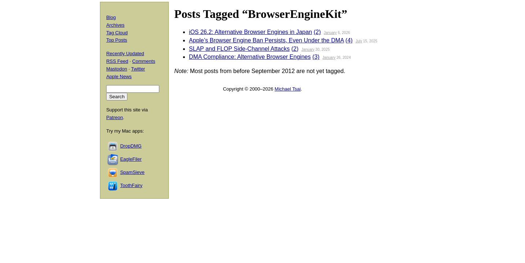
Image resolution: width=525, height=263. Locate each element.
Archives (115, 25)
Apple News (118, 76)
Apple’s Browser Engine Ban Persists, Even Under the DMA (266, 40)
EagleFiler (131, 159)
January (330, 33)
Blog (111, 17)
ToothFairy (131, 185)
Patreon (114, 117)
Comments (143, 61)
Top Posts (116, 40)
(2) (317, 32)
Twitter (138, 69)
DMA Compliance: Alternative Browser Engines (250, 57)
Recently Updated (125, 53)
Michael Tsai (288, 89)
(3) (316, 57)
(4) (349, 40)
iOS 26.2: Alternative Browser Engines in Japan (250, 32)
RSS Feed (117, 61)
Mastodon (116, 69)
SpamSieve (132, 172)
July (358, 41)
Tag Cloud (117, 32)
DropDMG (131, 146)
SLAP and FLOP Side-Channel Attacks (239, 49)
